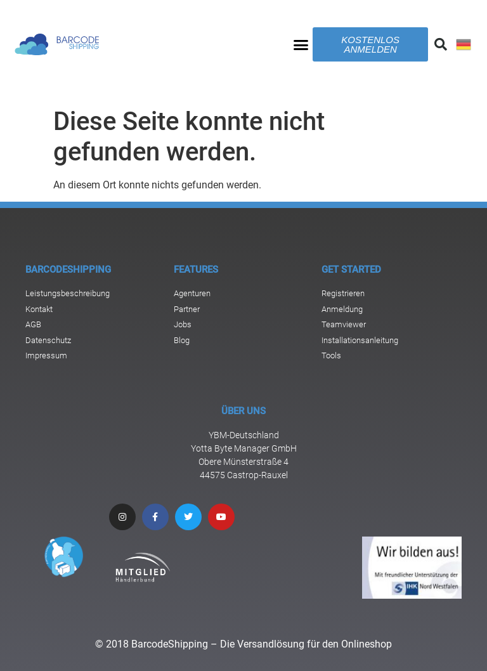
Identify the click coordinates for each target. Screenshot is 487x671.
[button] (301, 44)
